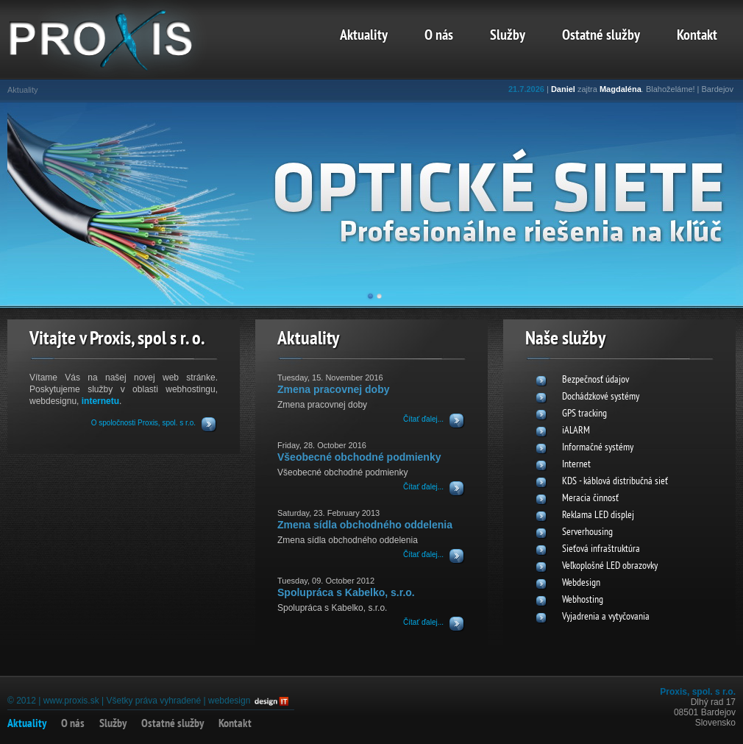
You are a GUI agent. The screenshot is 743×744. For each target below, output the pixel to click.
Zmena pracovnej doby (333, 389)
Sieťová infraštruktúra (601, 549)
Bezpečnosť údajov (595, 380)
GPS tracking (584, 414)
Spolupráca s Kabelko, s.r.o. (346, 592)
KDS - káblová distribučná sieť (615, 481)
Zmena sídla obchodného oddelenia (364, 525)
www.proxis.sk (71, 700)
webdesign (229, 700)
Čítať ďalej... (423, 419)
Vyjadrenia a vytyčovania (606, 617)
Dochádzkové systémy (600, 397)
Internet (576, 465)
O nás (438, 36)
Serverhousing (587, 532)
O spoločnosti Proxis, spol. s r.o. (143, 423)
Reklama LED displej (598, 515)
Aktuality (364, 36)
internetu (100, 401)
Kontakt (697, 36)
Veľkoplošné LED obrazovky (610, 566)
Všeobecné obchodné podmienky (359, 457)
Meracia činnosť (590, 498)
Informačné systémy (597, 448)
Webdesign (581, 583)
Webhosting (582, 600)
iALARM (576, 431)
